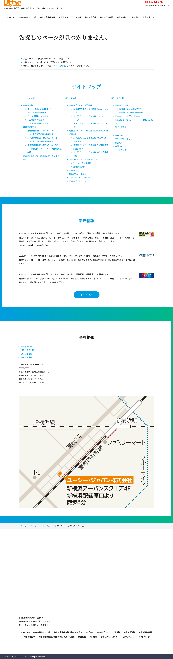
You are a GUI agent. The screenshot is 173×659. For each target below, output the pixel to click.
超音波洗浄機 (90, 17)
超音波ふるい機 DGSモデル (131, 112)
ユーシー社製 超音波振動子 (39, 109)
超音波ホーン (75, 170)
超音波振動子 (122, 17)
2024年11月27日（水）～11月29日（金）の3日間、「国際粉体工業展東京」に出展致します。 (70, 274)
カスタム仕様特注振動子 (37, 123)
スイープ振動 (120, 127)
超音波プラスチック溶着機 (70, 17)
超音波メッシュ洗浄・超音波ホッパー (131, 116)
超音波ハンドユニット (78, 174)
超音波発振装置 (106, 17)
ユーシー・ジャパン (27, 98)
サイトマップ (120, 150)
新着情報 (119, 135)
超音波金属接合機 (47, 17)
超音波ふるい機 (117, 98)
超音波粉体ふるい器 (27, 17)
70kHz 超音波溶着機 (82, 163)
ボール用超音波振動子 (36, 112)
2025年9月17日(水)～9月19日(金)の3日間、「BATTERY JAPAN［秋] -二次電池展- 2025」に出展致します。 (77, 255)
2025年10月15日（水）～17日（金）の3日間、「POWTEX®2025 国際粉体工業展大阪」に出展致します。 (76, 233)
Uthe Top (11, 17)
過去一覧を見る (86, 295)
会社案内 (135, 17)
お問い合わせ (148, 17)
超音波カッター (80, 166)
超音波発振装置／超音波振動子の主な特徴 (57, 637)
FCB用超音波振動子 (35, 119)
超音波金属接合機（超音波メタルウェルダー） (74, 632)
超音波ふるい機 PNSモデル (131, 109)
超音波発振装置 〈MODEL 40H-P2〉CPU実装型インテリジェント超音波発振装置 (44, 149)
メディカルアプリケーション (81, 177)
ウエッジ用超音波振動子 (37, 116)
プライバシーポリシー (124, 139)
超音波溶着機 (70, 98)
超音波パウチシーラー (78, 181)
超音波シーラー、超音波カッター (83, 159)
